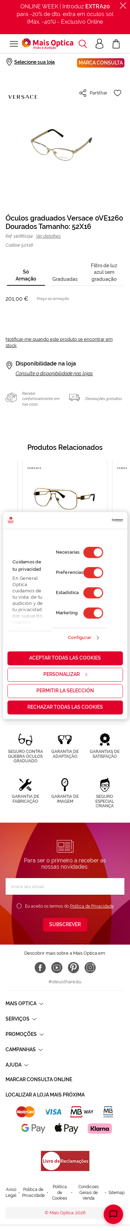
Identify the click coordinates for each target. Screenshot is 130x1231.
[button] (83, 44)
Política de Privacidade (92, 906)
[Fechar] (123, 5)
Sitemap (116, 1192)
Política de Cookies (59, 1192)
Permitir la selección (65, 690)
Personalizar (65, 674)
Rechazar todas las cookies (65, 707)
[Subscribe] (65, 925)
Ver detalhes (48, 236)
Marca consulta (101, 63)
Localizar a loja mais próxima (45, 1095)
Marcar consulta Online (39, 1079)
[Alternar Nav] (14, 44)
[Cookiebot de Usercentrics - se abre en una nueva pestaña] (93, 520)
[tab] (26, 276)
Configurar (79, 637)
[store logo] (47, 43)
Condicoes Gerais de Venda (88, 1192)
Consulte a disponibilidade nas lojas (54, 373)
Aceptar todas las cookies (65, 658)
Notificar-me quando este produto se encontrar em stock (59, 342)
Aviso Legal (11, 1192)
